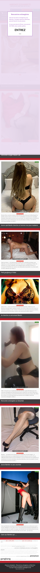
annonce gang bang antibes (23, 556)
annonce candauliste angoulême (17, 559)
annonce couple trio (26, 549)
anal (36, 551)
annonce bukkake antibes (30, 551)
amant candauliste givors (12, 545)
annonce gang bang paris (20, 551)
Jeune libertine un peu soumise (11, 465)
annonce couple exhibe (8, 553)
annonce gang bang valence (26, 552)
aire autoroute (11, 548)
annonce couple (28, 546)
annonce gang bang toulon (18, 546)
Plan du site (18, 568)
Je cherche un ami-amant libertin (11, 315)
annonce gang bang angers (11, 556)
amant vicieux (33, 549)
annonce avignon (4, 545)
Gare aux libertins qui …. (9, 534)
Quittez (20, 33)
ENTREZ (20, 30)
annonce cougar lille (4, 548)
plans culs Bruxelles (10, 540)
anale (25, 559)
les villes (22, 568)
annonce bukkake (19, 548)
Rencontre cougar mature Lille (10, 155)
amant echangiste (18, 549)
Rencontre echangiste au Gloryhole (12, 401)
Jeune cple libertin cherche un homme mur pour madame (19, 225)
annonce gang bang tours (18, 553)
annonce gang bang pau (16, 552)
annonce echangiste (31, 548)
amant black (34, 546)
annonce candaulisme (7, 546)
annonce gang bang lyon (28, 553)
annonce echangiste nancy (6, 552)
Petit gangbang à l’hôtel (8, 272)
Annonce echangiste (10, 565)
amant (2, 550)
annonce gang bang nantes (10, 549)
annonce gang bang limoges (9, 551)
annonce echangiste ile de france (23, 545)
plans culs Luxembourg (27, 540)
